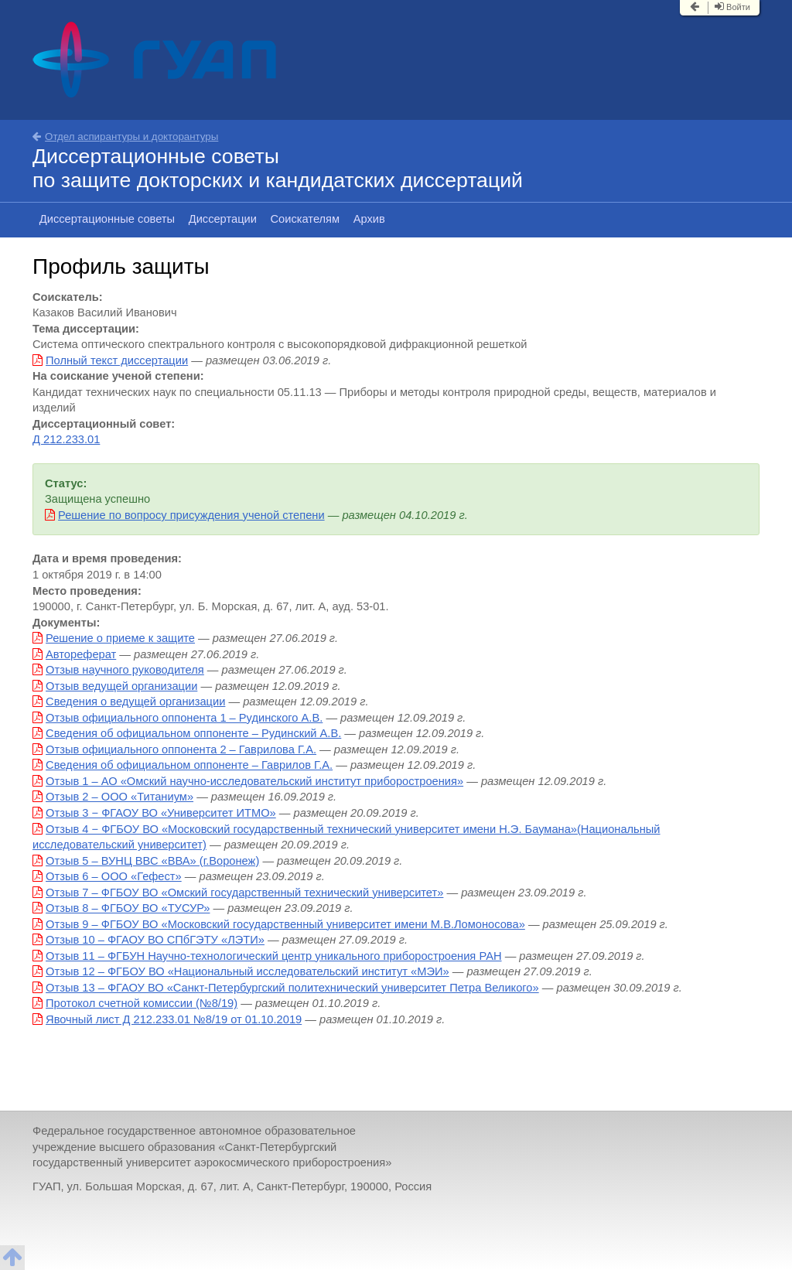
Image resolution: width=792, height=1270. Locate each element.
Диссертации (223, 219)
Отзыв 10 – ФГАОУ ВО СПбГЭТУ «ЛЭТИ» (155, 940)
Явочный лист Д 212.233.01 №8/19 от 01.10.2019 (174, 1019)
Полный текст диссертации (117, 360)
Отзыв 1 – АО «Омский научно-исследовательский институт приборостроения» (254, 781)
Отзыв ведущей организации (121, 686)
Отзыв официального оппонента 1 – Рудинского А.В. (184, 718)
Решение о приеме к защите (120, 638)
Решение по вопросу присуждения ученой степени (191, 515)
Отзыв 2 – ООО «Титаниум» (119, 796)
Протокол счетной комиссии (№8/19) (141, 1003)
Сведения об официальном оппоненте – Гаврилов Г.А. (189, 765)
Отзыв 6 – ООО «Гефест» (114, 876)
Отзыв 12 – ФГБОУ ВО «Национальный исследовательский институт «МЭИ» (247, 971)
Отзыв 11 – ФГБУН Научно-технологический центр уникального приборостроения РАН (273, 956)
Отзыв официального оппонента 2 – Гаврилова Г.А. (181, 749)
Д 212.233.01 (66, 439)
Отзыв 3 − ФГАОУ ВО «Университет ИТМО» (161, 813)
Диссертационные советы (107, 219)
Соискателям (305, 219)
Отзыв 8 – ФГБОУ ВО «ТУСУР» (128, 908)
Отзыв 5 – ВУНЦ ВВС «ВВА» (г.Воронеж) (152, 861)
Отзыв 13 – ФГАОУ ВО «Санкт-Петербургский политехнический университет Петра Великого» (292, 988)
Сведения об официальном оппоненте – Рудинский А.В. (193, 733)
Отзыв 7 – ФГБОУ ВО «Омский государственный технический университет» (244, 892)
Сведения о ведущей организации (135, 701)
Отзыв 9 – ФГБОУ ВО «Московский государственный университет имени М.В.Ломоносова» (285, 924)
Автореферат (81, 654)
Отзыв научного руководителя (125, 670)
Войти (732, 7)
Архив (369, 219)
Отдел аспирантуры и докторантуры (125, 136)
